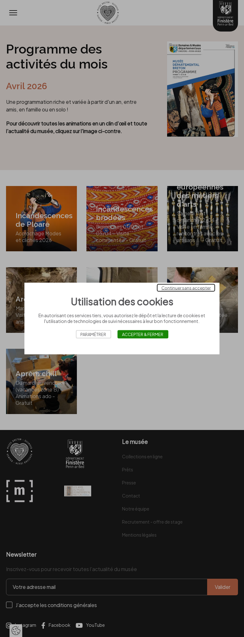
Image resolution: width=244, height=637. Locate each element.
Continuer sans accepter (186, 287)
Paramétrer (93, 334)
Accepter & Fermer (142, 334)
